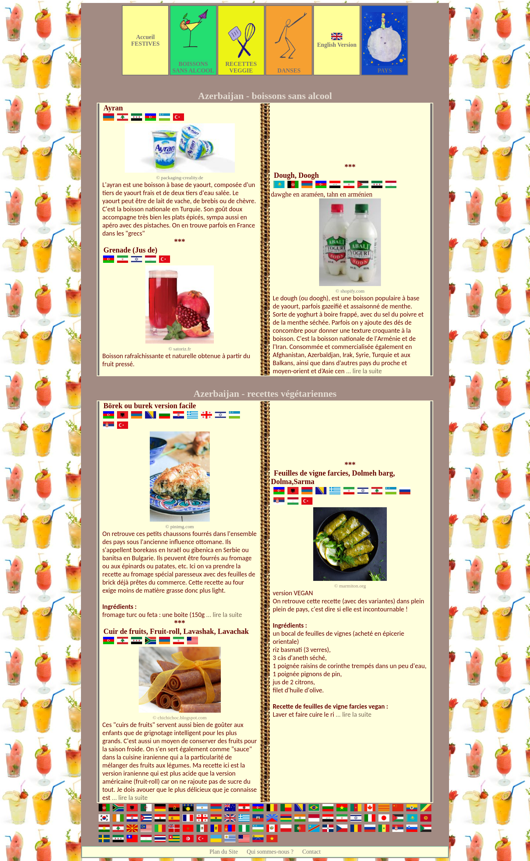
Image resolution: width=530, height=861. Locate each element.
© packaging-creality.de (179, 177)
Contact (311, 851)
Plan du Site (223, 851)
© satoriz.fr (179, 349)
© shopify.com (350, 291)
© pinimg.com (179, 526)
